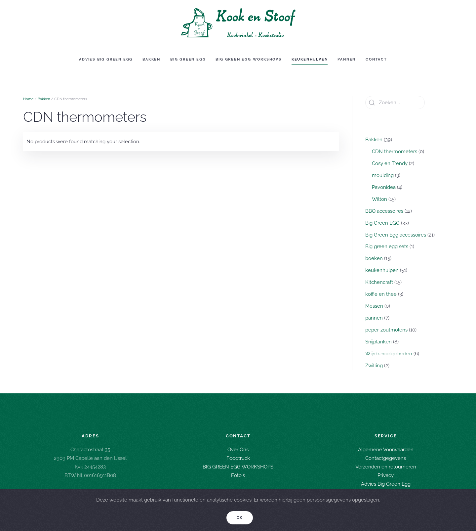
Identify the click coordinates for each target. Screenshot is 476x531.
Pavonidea (384, 187)
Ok (240, 517)
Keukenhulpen (310, 59)
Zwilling (374, 366)
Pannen (346, 59)
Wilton (379, 199)
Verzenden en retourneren (385, 466)
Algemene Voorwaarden (386, 449)
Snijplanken (378, 342)
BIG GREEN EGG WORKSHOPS (238, 466)
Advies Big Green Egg (106, 59)
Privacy (385, 475)
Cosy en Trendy (390, 163)
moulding (383, 175)
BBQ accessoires (384, 211)
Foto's (238, 475)
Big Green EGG (188, 59)
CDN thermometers (394, 152)
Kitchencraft (379, 282)
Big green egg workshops (248, 59)
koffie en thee (381, 294)
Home (28, 99)
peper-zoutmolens (386, 330)
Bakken (151, 59)
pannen (374, 318)
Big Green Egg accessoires (395, 235)
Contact (376, 59)
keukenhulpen (382, 270)
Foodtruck (238, 458)
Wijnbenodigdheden (388, 354)
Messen (374, 306)
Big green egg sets (386, 246)
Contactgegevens (385, 458)
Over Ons (238, 449)
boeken (374, 258)
